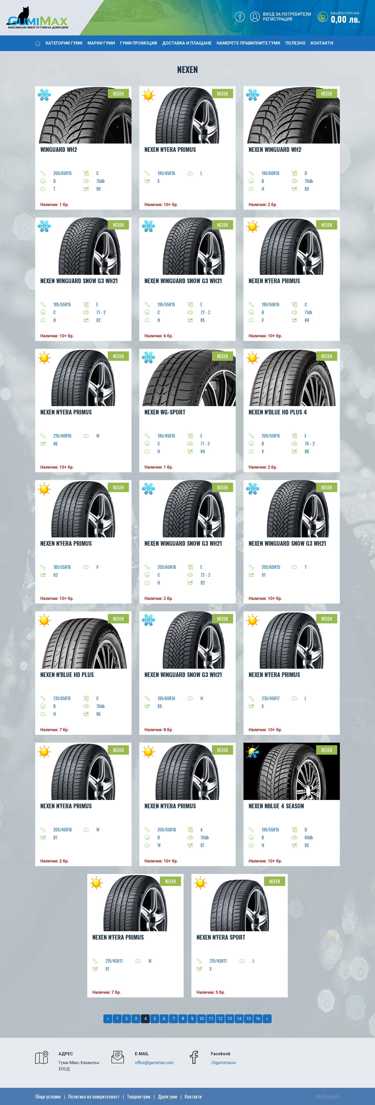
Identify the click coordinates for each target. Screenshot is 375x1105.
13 (229, 1018)
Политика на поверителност (94, 1096)
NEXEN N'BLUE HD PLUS (67, 674)
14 (239, 1018)
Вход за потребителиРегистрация (287, 17)
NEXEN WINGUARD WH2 (275, 149)
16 (257, 1018)
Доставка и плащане (186, 43)
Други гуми (167, 1096)
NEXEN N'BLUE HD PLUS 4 (278, 412)
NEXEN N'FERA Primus (170, 149)
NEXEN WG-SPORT (165, 412)
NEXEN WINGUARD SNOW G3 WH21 (79, 280)
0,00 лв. (353, 18)
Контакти (322, 43)
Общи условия (48, 1096)
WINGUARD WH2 (58, 149)
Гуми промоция (138, 43)
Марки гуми (101, 43)
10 (201, 1018)
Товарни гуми (138, 1096)
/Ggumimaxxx (223, 1062)
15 (248, 1018)
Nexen (118, 93)
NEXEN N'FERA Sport (221, 937)
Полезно (295, 43)
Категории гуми (64, 43)
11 (211, 1018)
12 (220, 1018)
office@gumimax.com (154, 1062)
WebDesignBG (328, 1096)
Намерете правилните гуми (248, 43)
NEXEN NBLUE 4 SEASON (276, 806)
